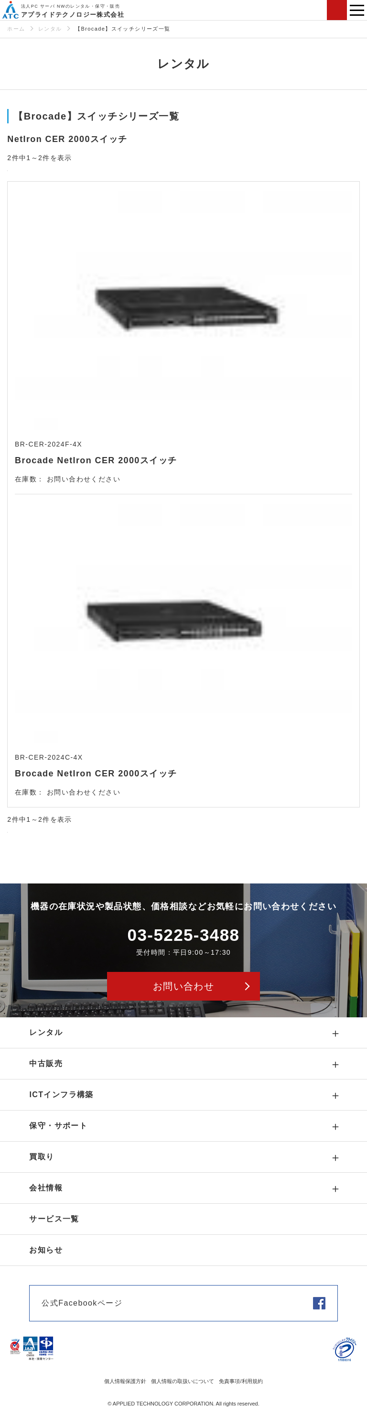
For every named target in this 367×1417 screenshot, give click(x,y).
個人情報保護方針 (125, 1381)
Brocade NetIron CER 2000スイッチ (96, 460)
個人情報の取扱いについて (182, 1381)
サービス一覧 (54, 1219)
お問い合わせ (337, 10)
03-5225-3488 (184, 935)
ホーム (16, 29)
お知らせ (46, 1250)
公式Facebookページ (82, 1303)
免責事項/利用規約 (240, 1381)
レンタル (50, 29)
